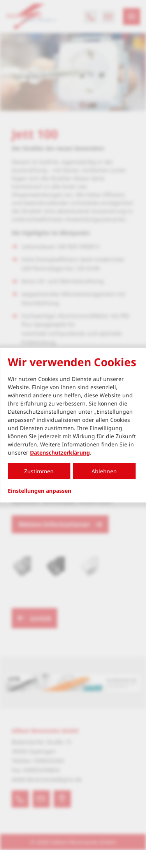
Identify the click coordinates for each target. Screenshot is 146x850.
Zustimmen (39, 470)
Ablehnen (104, 470)
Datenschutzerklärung (60, 452)
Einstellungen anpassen (39, 490)
